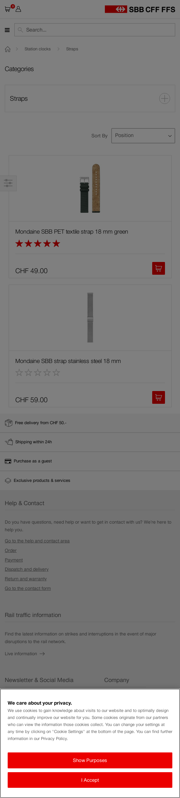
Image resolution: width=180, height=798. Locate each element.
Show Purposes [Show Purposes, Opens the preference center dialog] (90, 760)
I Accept (90, 780)
